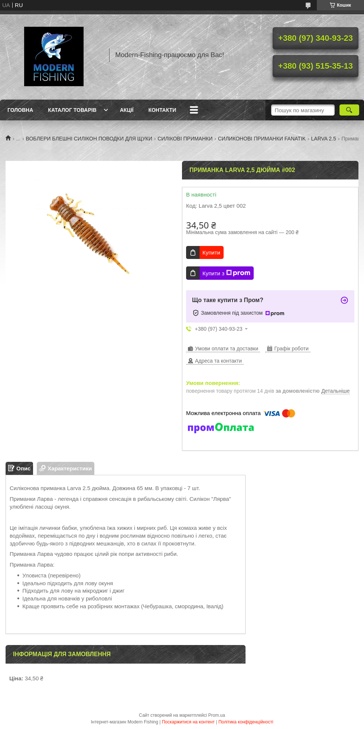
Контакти (162, 110)
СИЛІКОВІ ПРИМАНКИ (184, 139)
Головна (20, 110)
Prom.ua (216, 715)
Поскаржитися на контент (188, 722)
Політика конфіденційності (245, 722)
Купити (211, 252)
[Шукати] (349, 110)
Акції (127, 110)
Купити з (226, 273)
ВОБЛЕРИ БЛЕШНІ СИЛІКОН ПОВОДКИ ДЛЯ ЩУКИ (89, 139)
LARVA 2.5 (323, 139)
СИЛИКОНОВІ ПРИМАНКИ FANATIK (262, 139)
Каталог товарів (72, 110)
